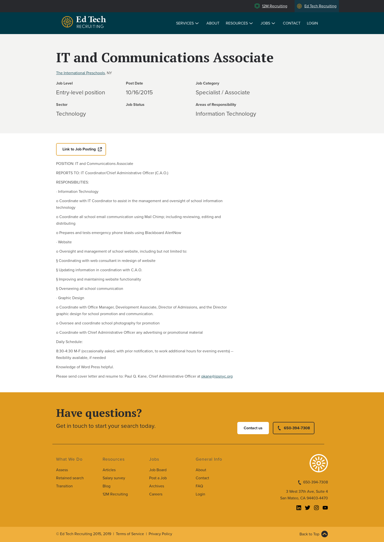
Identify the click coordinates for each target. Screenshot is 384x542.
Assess (62, 470)
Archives (156, 486)
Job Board (158, 470)
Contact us (253, 428)
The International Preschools (80, 73)
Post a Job (158, 478)
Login (312, 23)
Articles (109, 470)
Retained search (70, 478)
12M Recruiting (274, 6)
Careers (155, 494)
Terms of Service (130, 533)
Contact (291, 23)
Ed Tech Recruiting (320, 6)
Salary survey (114, 478)
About (212, 23)
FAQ (199, 486)
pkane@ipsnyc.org (217, 376)
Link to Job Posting (79, 149)
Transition (64, 486)
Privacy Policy (160, 533)
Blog (106, 486)
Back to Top (309, 534)
